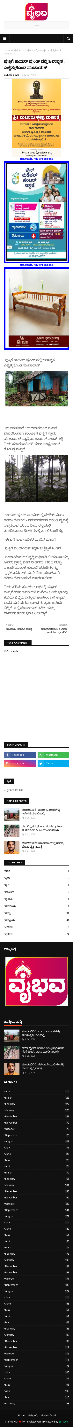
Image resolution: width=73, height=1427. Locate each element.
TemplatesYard (33, 1421)
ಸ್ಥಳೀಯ (37, 934)
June (37, 1153)
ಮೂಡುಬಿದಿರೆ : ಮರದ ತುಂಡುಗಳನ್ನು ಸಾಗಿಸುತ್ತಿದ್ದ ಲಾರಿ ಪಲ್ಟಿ (41, 811)
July (37, 1147)
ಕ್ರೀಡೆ (37, 877)
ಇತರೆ (37, 870)
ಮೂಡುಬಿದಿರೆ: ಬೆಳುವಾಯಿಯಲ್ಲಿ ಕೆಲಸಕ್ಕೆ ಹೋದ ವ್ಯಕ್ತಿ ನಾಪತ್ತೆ (43, 844)
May (37, 1160)
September (37, 1135)
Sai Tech (63, 1421)
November (37, 1122)
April (37, 1091)
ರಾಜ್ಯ (37, 913)
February (37, 1103)
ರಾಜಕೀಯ (37, 906)
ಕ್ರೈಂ (37, 884)
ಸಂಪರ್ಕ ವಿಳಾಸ (48, 1415)
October (37, 1128)
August (37, 1141)
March (37, 1097)
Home (7, 50)
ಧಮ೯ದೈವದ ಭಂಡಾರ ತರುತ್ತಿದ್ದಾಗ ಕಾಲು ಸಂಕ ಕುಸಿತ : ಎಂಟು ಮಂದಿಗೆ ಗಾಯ (43, 828)
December (37, 1116)
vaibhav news (11, 75)
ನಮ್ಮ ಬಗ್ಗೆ (32, 1415)
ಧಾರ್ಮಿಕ (37, 891)
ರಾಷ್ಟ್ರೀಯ (37, 920)
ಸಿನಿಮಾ (37, 927)
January (37, 1110)
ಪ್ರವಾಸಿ (37, 899)
